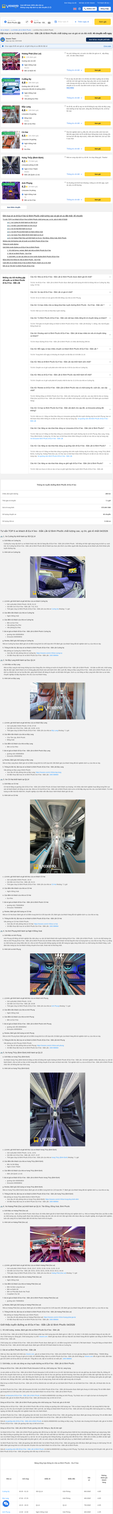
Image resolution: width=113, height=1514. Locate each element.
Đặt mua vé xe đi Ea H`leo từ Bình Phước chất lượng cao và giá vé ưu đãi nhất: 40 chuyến (43, 216)
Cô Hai (54, 884)
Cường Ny (55, 609)
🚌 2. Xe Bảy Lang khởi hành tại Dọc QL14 (22, 225)
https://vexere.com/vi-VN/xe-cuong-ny (49, 653)
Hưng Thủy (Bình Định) (60, 1157)
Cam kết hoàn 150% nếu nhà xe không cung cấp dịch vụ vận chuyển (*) (34, 6)
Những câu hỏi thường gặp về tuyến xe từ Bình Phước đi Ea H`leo (25, 241)
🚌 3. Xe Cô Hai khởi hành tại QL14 (19, 229)
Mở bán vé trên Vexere (87, 3)
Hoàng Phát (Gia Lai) (59, 1273)
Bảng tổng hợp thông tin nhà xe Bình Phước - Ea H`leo (21, 260)
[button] (70, 277)
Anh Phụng (55, 1006)
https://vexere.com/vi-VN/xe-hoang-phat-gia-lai (60, 1317)
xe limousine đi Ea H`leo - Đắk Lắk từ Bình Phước (22, 1395)
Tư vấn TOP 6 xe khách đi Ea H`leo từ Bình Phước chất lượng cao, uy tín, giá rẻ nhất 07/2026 (35, 219)
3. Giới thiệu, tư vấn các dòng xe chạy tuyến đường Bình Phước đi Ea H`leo (33, 256)
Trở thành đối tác (104, 3)
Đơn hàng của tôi (70, 3)
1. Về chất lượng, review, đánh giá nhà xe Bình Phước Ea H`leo (29, 250)
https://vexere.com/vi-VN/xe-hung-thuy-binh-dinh (62, 1199)
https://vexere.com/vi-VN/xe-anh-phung (50, 1045)
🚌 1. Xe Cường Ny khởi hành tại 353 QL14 (22, 222)
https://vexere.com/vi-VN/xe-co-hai (46, 924)
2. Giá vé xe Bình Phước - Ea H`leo (19, 253)
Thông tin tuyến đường (10, 244)
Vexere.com (43, 1336)
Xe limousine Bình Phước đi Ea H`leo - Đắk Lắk (46, 438)
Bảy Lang (55, 730)
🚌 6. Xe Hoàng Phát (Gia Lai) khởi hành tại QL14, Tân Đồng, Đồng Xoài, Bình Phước (36, 238)
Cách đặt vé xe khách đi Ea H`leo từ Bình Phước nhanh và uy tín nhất (27, 263)
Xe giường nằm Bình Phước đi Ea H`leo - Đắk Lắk (54, 456)
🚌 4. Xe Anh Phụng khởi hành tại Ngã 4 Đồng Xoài (25, 232)
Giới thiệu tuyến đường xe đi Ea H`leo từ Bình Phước (21, 247)
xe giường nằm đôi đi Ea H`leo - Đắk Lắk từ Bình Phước (24, 1449)
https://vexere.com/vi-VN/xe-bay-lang (48, 772)
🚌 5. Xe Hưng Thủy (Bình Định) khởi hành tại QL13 (25, 235)
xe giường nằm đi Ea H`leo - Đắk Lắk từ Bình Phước (23, 1421)
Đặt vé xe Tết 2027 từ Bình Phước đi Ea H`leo (18, 266)
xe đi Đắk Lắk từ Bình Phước (20, 30)
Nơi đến (36, 20)
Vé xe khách (4, 30)
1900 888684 (53, 655)
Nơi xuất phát (11, 20)
